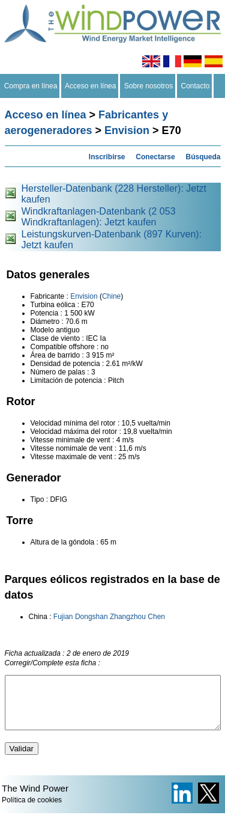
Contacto (195, 86)
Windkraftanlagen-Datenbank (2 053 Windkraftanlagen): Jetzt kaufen (99, 216)
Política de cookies (32, 811)
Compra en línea (30, 86)
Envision (126, 130)
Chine (111, 296)
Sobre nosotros (148, 86)
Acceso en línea (90, 86)
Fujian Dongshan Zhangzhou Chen (109, 616)
